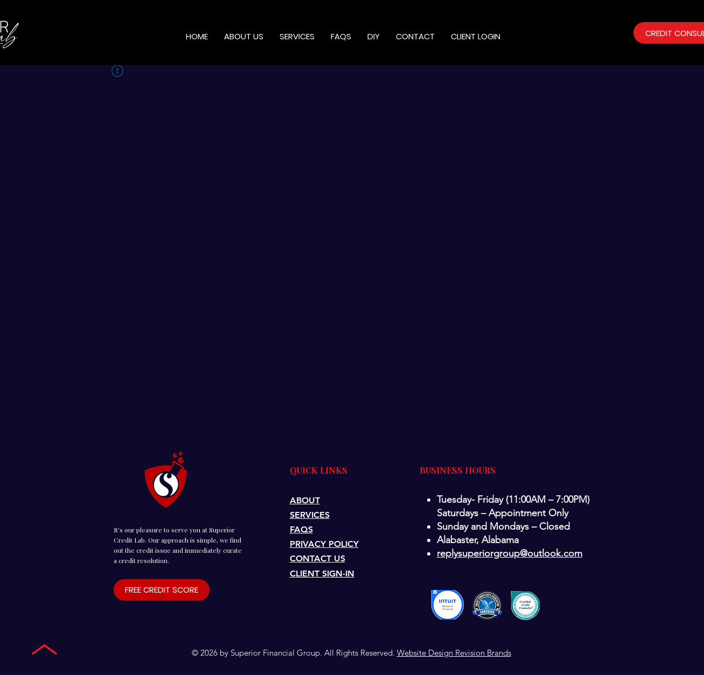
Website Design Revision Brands (454, 653)
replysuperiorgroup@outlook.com (509, 553)
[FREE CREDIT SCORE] (162, 590)
